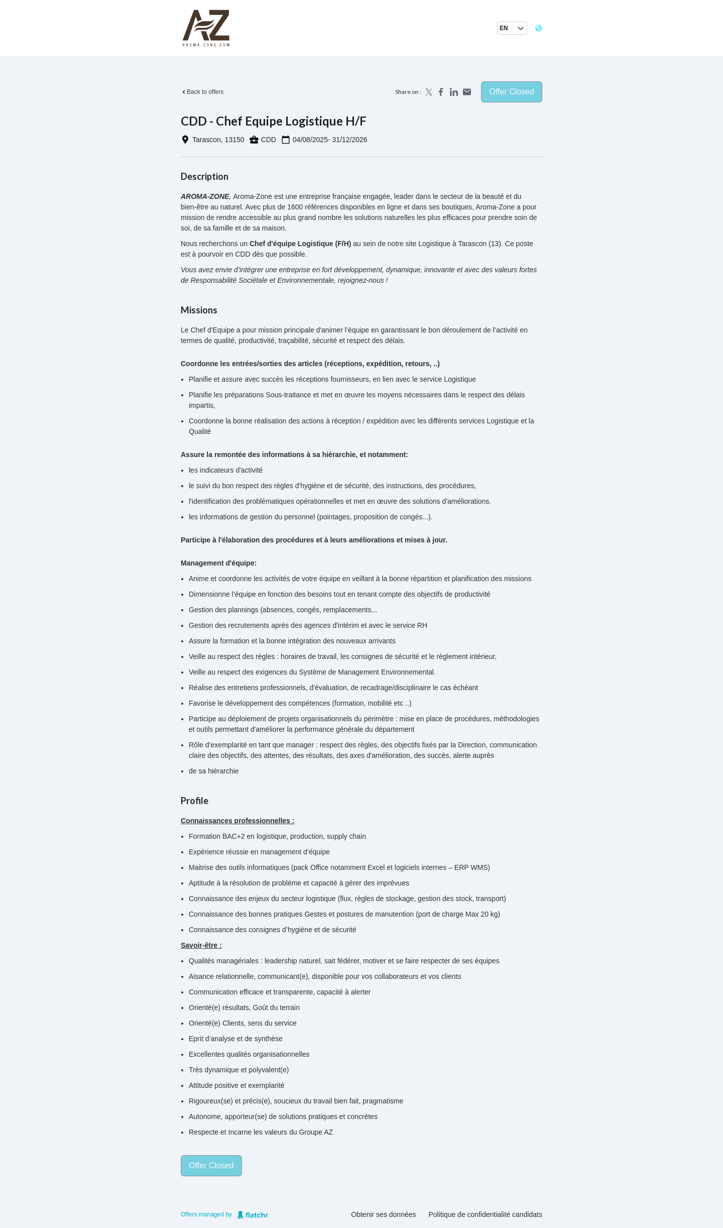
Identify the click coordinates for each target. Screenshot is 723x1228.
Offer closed (511, 91)
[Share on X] (428, 92)
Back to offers (202, 91)
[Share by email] (467, 92)
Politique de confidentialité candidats (486, 1214)
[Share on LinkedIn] (454, 92)
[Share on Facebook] (441, 92)
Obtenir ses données (383, 1214)
